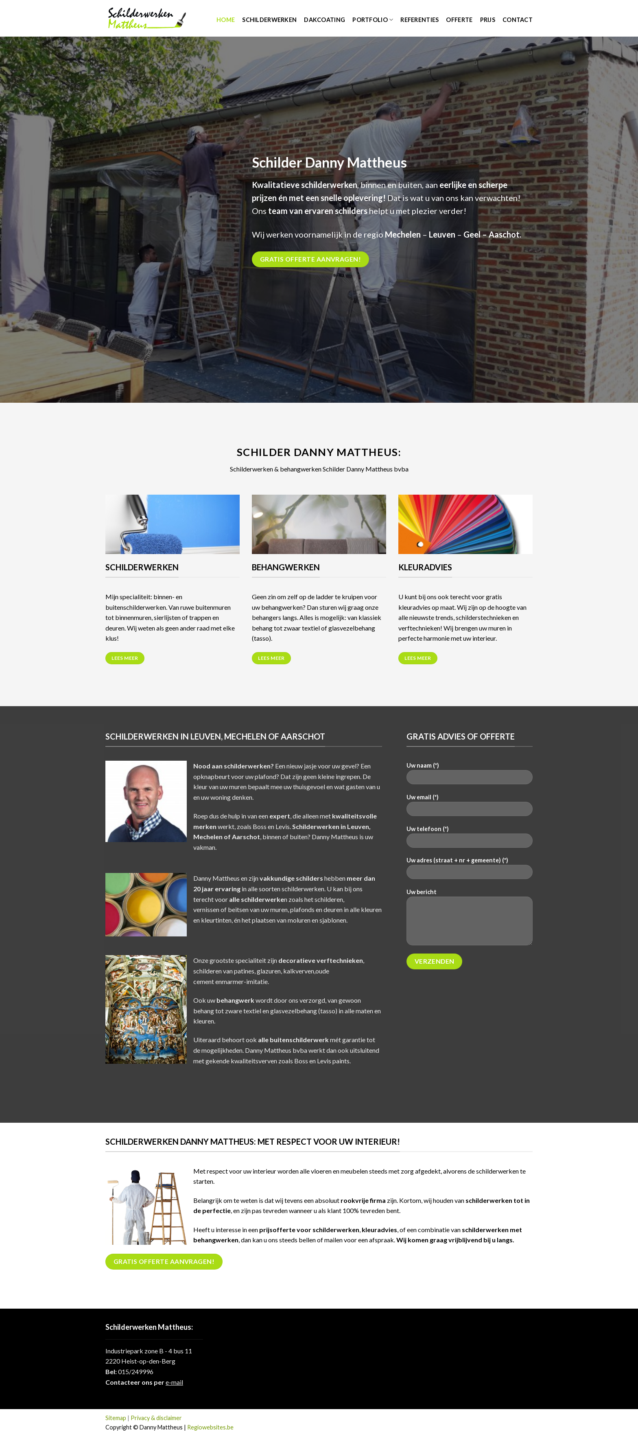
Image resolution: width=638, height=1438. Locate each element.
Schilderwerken (269, 19)
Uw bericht (469, 919)
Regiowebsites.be (210, 1427)
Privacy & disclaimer (156, 1417)
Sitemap (115, 1417)
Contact (518, 19)
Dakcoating (324, 19)
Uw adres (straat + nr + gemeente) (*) (469, 871)
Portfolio (372, 20)
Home (225, 19)
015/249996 (135, 1371)
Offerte (459, 19)
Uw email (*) (469, 808)
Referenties (419, 19)
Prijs (487, 19)
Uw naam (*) (469, 776)
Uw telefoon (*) (469, 839)
